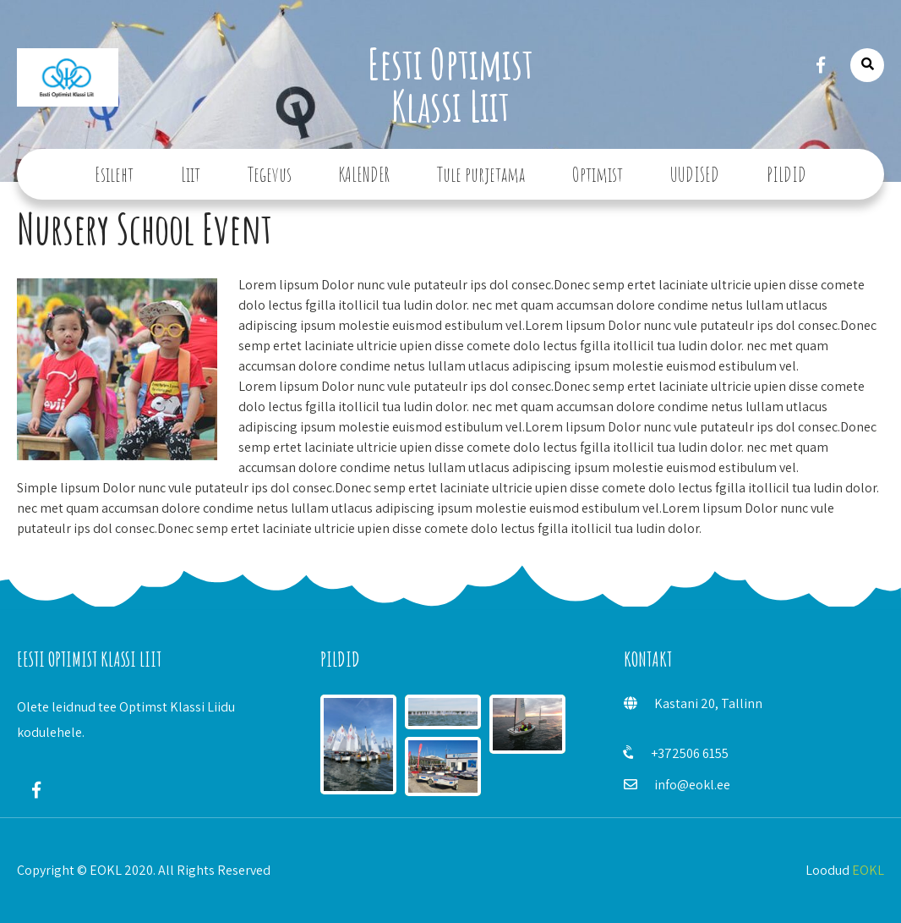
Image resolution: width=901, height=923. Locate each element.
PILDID (786, 174)
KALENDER (364, 174)
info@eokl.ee (692, 785)
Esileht (114, 174)
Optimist (597, 174)
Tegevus (270, 174)
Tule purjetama (481, 174)
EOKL (868, 870)
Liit (190, 174)
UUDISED (694, 174)
